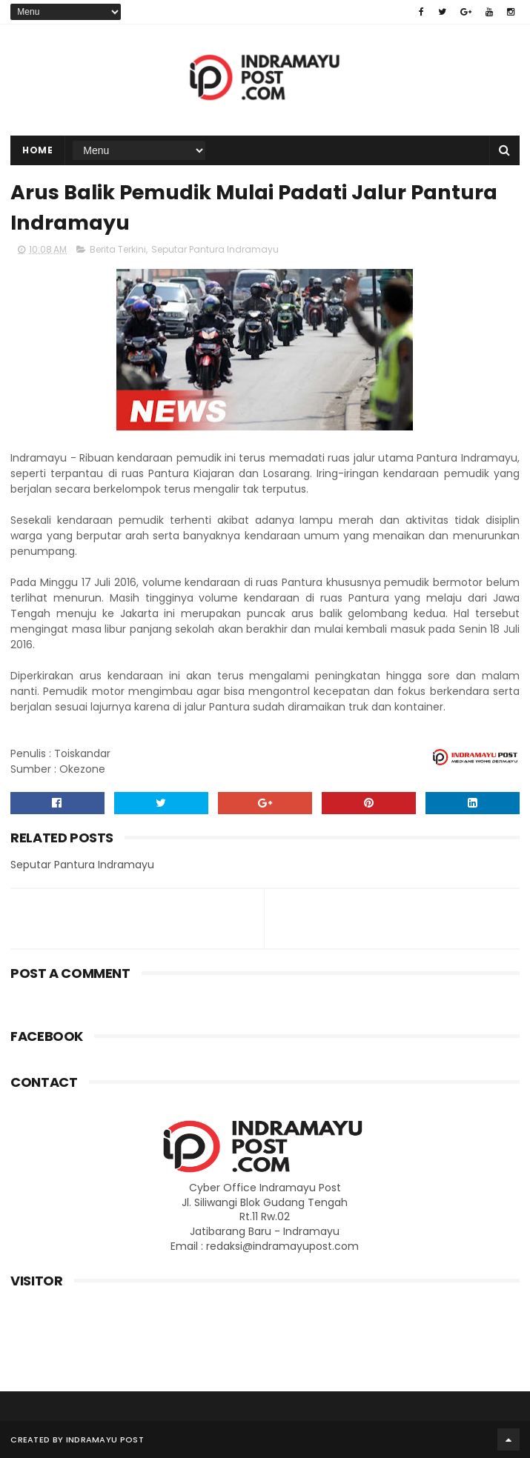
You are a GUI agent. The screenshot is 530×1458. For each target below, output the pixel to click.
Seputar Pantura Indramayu (215, 249)
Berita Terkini (118, 249)
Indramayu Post (105, 1439)
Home (37, 150)
